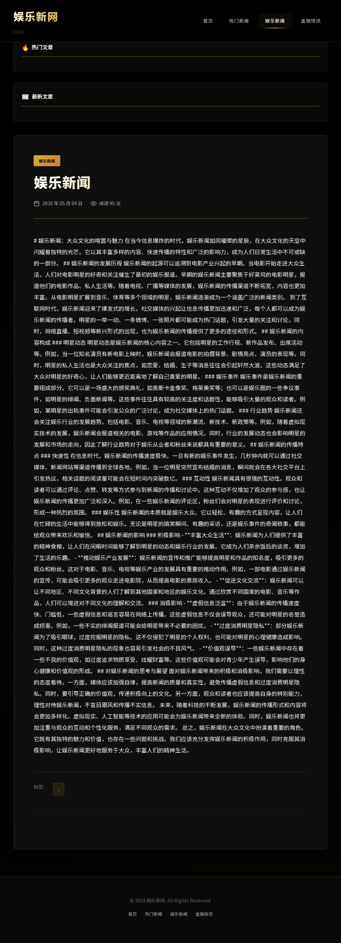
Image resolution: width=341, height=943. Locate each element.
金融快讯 (311, 20)
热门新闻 (239, 20)
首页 (208, 20)
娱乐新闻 (275, 20)
